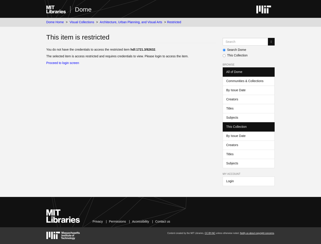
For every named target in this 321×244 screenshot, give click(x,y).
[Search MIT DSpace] (245, 41)
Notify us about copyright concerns (257, 233)
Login (230, 181)
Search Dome (234, 50)
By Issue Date (236, 90)
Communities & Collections (244, 81)
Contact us (162, 221)
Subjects (232, 117)
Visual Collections (82, 22)
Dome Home (55, 22)
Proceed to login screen (62, 63)
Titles (230, 108)
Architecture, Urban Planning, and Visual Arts (131, 22)
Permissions (117, 221)
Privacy (98, 221)
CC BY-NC (210, 233)
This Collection (235, 55)
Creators (232, 99)
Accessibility (140, 221)
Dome (83, 9)
